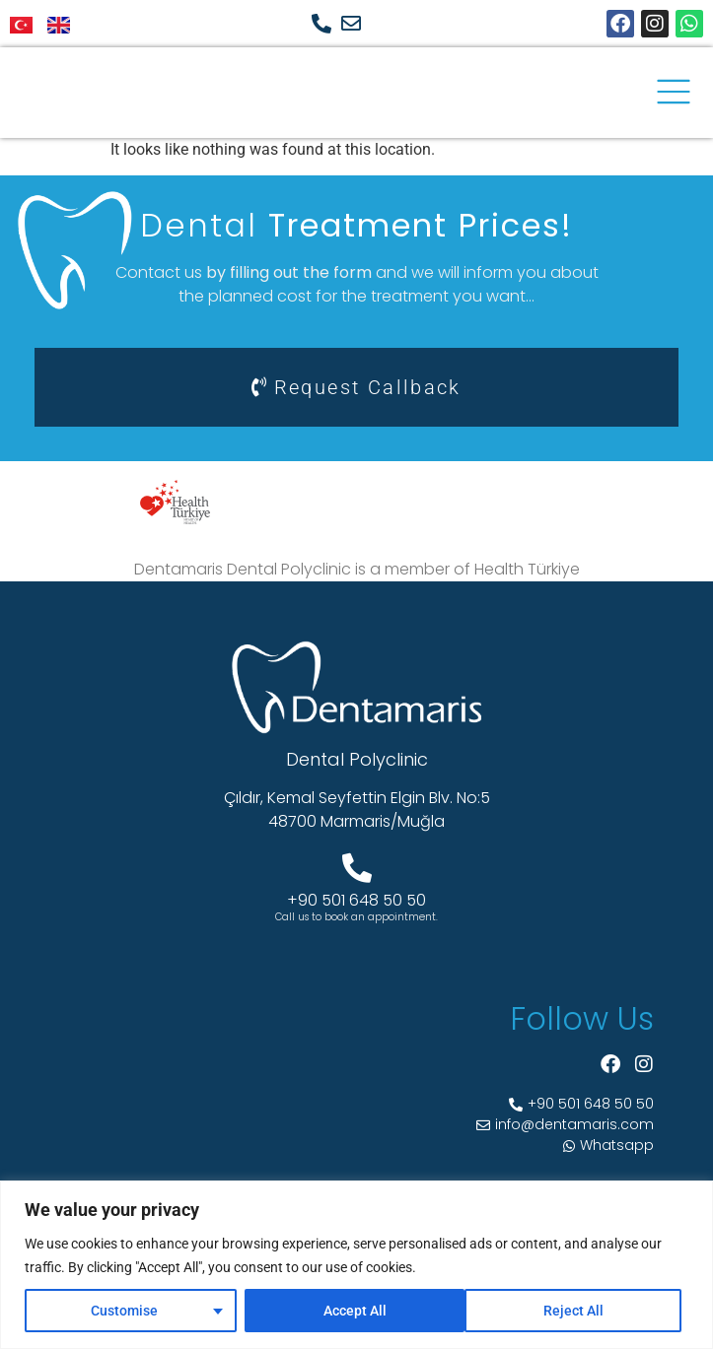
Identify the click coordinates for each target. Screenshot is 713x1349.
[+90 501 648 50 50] (357, 868)
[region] (356, 1264)
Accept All (578, 1310)
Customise (123, 1310)
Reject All (352, 1310)
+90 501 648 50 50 (356, 900)
